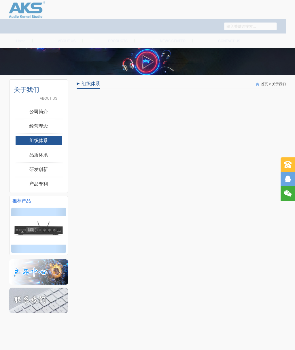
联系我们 (219, 40)
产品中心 (107, 40)
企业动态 (163, 40)
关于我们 (56, 40)
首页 (15, 40)
